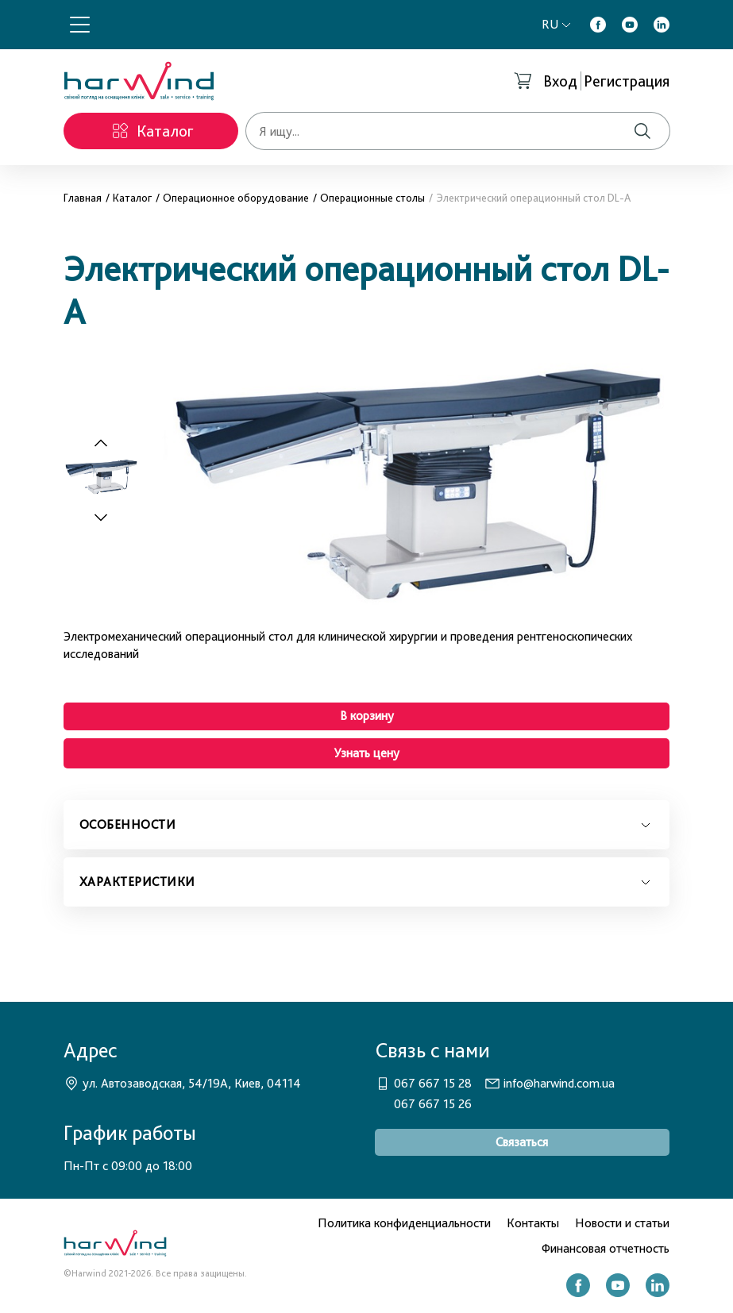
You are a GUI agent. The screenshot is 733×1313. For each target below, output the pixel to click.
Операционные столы (372, 197)
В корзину (367, 715)
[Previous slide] (101, 444)
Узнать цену (366, 752)
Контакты (533, 1222)
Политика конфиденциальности (404, 1222)
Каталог (132, 197)
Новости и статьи (622, 1222)
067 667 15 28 (433, 1083)
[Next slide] (109, 517)
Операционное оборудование (236, 197)
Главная (83, 197)
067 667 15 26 (433, 1103)
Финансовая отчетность (605, 1248)
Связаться (522, 1141)
